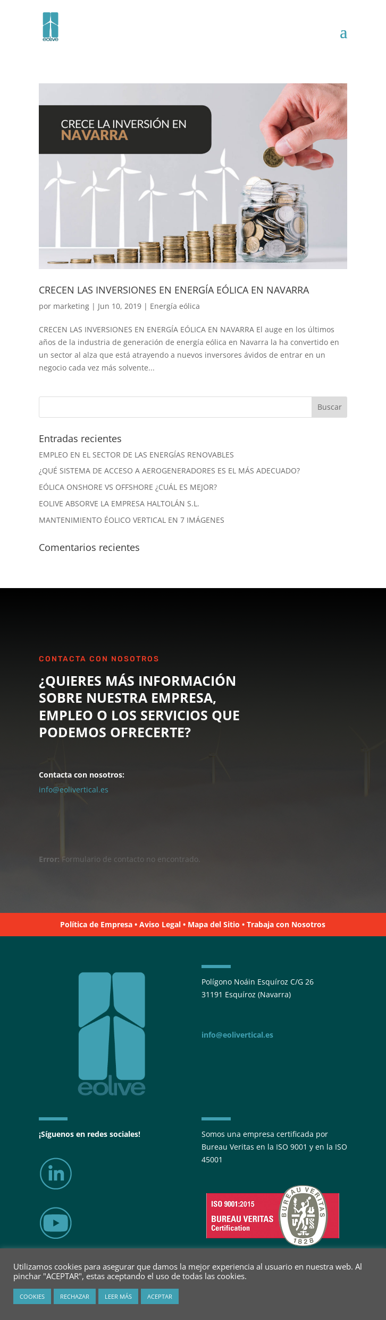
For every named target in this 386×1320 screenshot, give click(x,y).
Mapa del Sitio (214, 924)
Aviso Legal (160, 924)
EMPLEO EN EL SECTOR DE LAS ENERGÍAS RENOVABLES (136, 455)
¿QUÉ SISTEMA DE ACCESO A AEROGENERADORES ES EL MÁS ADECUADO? (169, 470)
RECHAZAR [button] (74, 1296)
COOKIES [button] (32, 1296)
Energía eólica (175, 306)
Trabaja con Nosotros (286, 924)
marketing (71, 306)
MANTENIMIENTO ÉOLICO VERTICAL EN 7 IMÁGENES (131, 520)
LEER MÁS (118, 1296)
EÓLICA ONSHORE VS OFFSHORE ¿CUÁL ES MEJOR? (128, 487)
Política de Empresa (96, 924)
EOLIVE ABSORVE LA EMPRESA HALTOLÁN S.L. (119, 503)
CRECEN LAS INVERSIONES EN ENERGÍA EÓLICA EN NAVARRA (174, 289)
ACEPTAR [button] (159, 1296)
